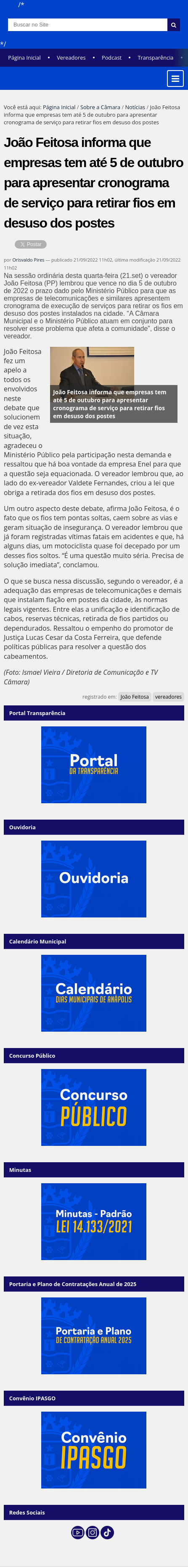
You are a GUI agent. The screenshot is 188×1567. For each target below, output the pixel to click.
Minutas (20, 1170)
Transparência (155, 57)
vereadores (168, 696)
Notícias (135, 107)
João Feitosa (135, 696)
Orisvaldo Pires (28, 260)
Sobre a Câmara (100, 107)
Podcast (112, 57)
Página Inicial (24, 57)
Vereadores (71, 57)
